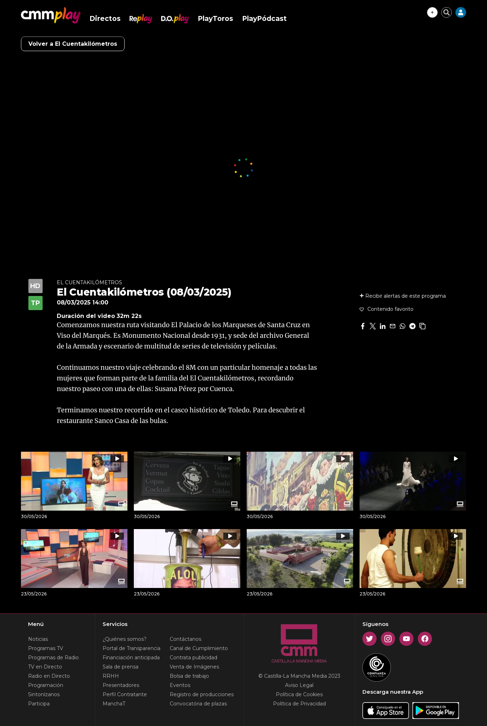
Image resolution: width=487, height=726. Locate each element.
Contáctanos (185, 639)
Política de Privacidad (299, 703)
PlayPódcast (264, 19)
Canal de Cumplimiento (199, 648)
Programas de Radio (53, 657)
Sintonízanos (44, 694)
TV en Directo (45, 667)
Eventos (180, 685)
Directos (105, 19)
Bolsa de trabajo (189, 676)
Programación (45, 685)
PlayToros (215, 19)
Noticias (38, 639)
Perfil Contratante (125, 694)
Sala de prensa (120, 667)
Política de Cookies (299, 694)
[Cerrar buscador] (446, 12)
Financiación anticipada (131, 657)
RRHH (111, 676)
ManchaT (114, 703)
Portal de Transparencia (131, 648)
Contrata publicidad (193, 657)
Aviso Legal (299, 685)
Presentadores (121, 685)
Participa (39, 703)
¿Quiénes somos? (125, 639)
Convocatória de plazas (198, 703)
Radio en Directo (49, 676)
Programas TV (45, 648)
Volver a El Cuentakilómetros (72, 43)
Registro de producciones (202, 694)
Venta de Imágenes (194, 667)
